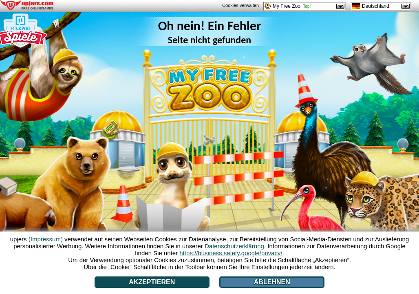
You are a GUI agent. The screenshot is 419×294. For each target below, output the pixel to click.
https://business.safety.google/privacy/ (230, 252)
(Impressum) (46, 239)
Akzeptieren (152, 281)
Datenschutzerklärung (234, 246)
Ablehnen (272, 281)
